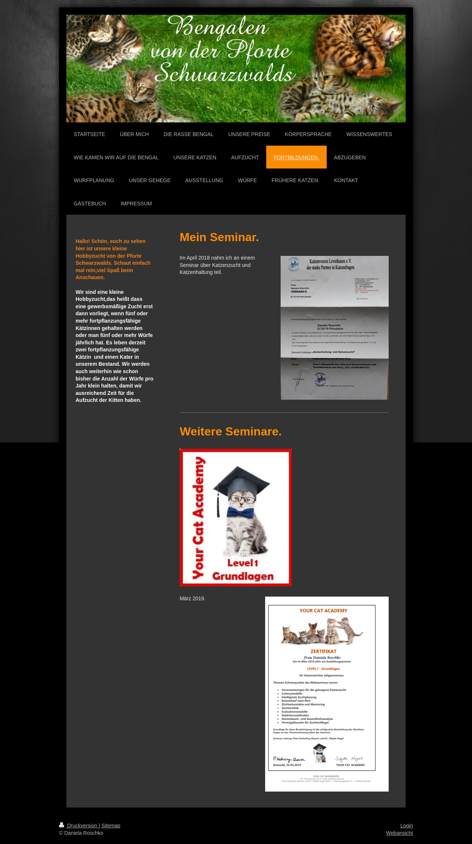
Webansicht (399, 833)
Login (406, 826)
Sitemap (110, 826)
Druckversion (78, 826)
